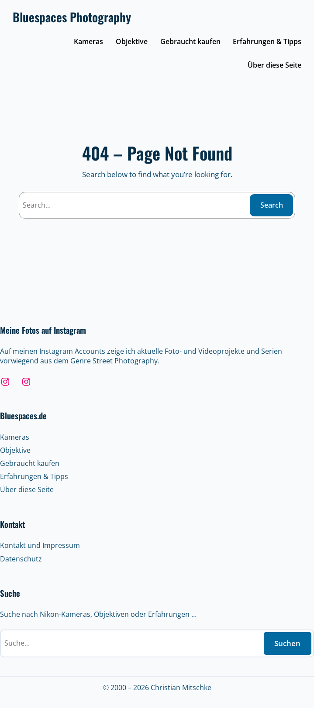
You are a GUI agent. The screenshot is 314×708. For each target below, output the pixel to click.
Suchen (287, 643)
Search (271, 205)
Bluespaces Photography (72, 17)
